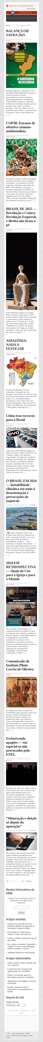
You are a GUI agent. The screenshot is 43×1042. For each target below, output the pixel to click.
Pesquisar (31, 8)
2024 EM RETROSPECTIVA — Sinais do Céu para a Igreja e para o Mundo (21, 571)
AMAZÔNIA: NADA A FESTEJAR (16, 345)
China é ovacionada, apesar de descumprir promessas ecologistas (20, 976)
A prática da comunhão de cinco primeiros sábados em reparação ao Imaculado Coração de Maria (21, 926)
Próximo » (29, 881)
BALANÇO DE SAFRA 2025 (17, 33)
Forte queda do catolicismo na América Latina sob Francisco (19, 933)
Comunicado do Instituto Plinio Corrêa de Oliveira (20, 665)
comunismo (9, 425)
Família (8, 675)
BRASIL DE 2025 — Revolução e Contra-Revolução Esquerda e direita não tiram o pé (21, 217)
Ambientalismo (10, 137)
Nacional (9, 41)
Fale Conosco (14, 1010)
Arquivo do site (12, 1002)
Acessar (8, 1035)
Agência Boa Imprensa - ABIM (20, 1033)
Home (8, 25)
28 (22, 881)
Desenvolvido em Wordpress (19, 1035)
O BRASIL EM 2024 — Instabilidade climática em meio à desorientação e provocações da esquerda (21, 491)
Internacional (10, 585)
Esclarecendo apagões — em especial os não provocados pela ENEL (18, 746)
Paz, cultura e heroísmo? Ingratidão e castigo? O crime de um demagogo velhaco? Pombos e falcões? (21, 946)
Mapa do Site (24, 1010)
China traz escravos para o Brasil (20, 418)
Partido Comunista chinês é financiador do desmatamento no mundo (20, 989)
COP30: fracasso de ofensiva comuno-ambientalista (20, 127)
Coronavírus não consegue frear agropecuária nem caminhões (19, 970)
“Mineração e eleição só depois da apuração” (21, 822)
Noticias (33, 505)
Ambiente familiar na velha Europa (21, 952)
